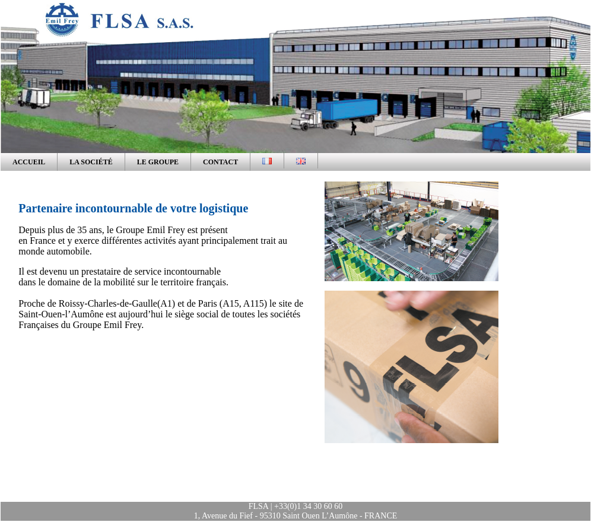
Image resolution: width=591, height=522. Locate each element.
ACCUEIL (28, 162)
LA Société (90, 162)
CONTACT (220, 162)
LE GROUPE (158, 162)
